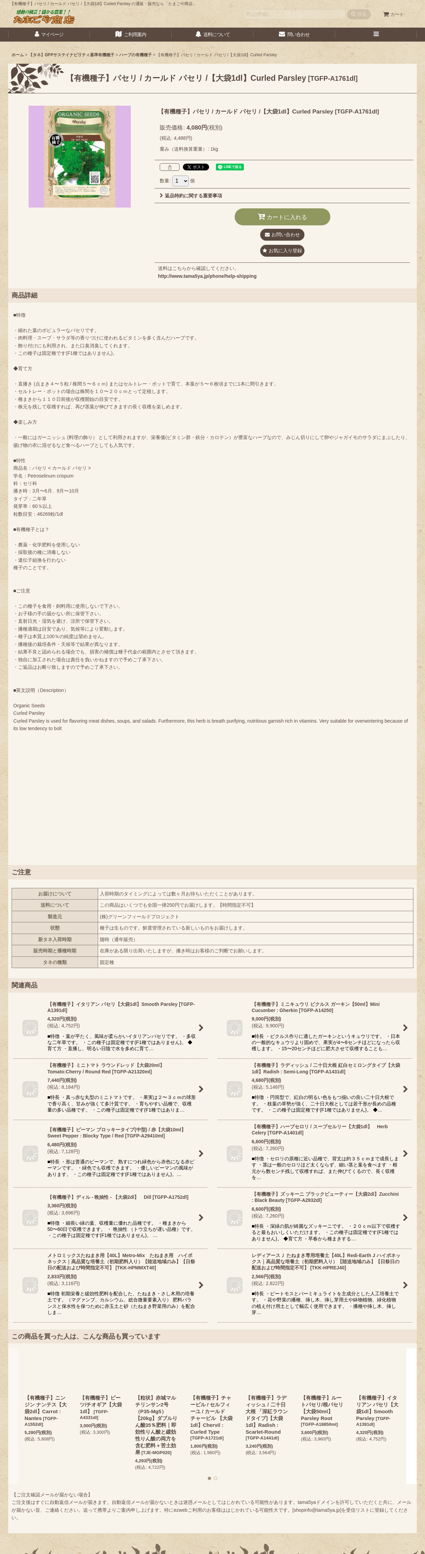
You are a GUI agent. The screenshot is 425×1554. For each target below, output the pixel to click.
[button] (376, 35)
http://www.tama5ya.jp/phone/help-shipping (207, 276)
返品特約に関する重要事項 (191, 195)
